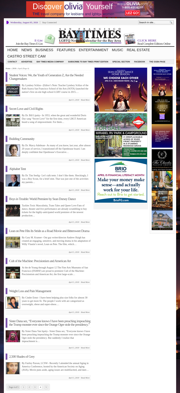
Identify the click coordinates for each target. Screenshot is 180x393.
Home (12, 50)
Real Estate (138, 50)
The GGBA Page (157, 62)
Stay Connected (49, 22)
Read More (85, 100)
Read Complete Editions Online (154, 43)
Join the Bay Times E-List (29, 43)
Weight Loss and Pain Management (30, 291)
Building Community (21, 139)
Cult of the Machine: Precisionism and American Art (40, 261)
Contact (12, 62)
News (26, 50)
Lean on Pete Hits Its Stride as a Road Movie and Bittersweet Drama (49, 231)
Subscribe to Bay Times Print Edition (88, 62)
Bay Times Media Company (50, 62)
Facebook (139, 62)
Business (44, 50)
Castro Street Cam (26, 56)
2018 (14, 68)
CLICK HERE (146, 40)
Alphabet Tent (17, 169)
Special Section (121, 62)
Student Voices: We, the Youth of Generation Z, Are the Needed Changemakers (46, 76)
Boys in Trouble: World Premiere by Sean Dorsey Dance (42, 199)
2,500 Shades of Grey (22, 356)
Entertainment (93, 50)
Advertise (26, 62)
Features (66, 50)
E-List (39, 40)
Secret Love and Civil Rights (26, 109)
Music (117, 50)
